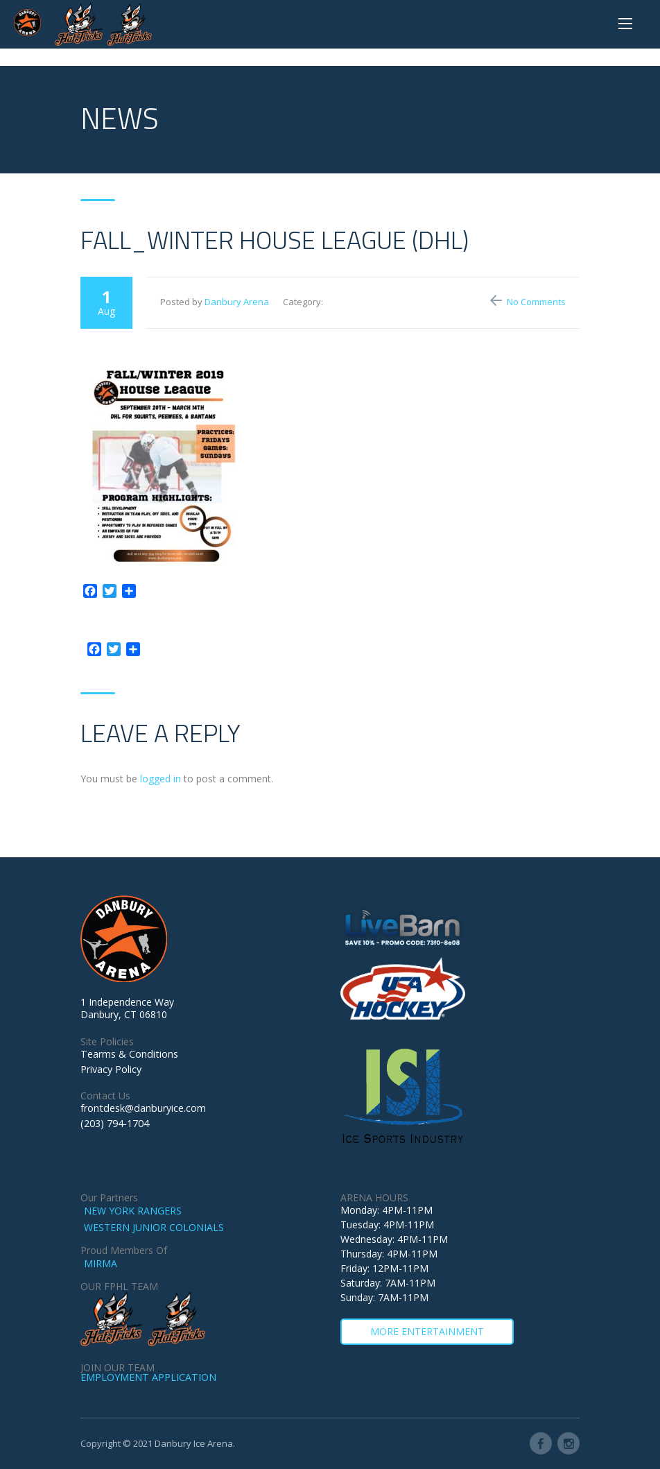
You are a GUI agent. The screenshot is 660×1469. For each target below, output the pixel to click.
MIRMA (100, 1263)
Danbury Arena (237, 301)
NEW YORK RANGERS (133, 1210)
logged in (160, 778)
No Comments (536, 301)
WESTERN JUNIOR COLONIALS (154, 1227)
